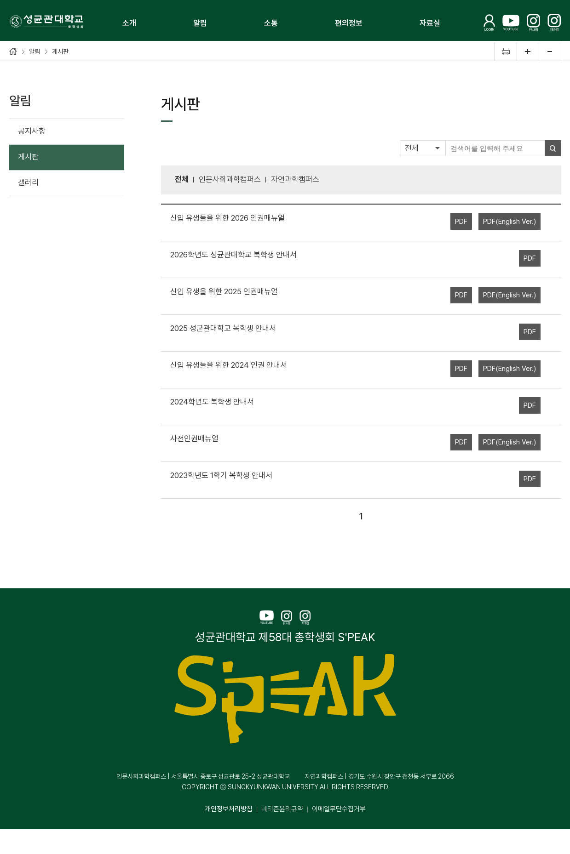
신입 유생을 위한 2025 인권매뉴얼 (224, 291)
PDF (461, 221)
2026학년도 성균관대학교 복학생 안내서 (233, 254)
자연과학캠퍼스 (295, 179)
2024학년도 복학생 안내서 (212, 401)
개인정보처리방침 (229, 809)
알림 (200, 23)
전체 (412, 148)
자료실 (430, 23)
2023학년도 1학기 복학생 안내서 (221, 475)
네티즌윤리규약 (282, 809)
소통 (271, 23)
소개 (129, 23)
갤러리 (28, 182)
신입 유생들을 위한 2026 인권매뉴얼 (227, 217)
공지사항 (32, 131)
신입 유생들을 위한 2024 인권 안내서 (228, 365)
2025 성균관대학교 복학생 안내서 (223, 328)
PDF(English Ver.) (509, 221)
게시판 (28, 156)
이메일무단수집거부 (339, 809)
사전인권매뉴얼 (194, 438)
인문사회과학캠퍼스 (230, 179)
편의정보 (349, 23)
